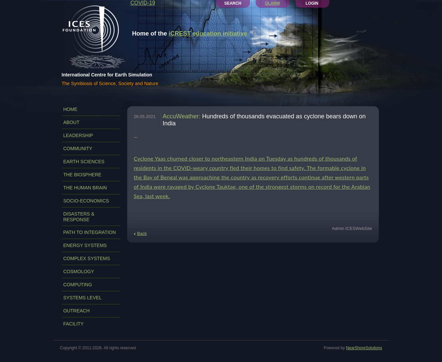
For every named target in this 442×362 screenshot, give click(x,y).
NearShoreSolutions (364, 348)
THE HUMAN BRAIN (85, 187)
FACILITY (73, 323)
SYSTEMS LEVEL (82, 297)
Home (70, 109)
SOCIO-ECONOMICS (86, 200)
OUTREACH (76, 310)
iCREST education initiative (208, 33)
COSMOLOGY (78, 271)
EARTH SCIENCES (84, 161)
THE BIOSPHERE (82, 174)
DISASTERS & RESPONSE (79, 216)
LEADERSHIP (78, 135)
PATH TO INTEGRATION (89, 232)
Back (142, 233)
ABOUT (71, 122)
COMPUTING (77, 284)
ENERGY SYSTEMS (85, 245)
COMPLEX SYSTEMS (86, 258)
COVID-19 (143, 3)
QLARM (272, 3)
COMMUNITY (77, 148)
